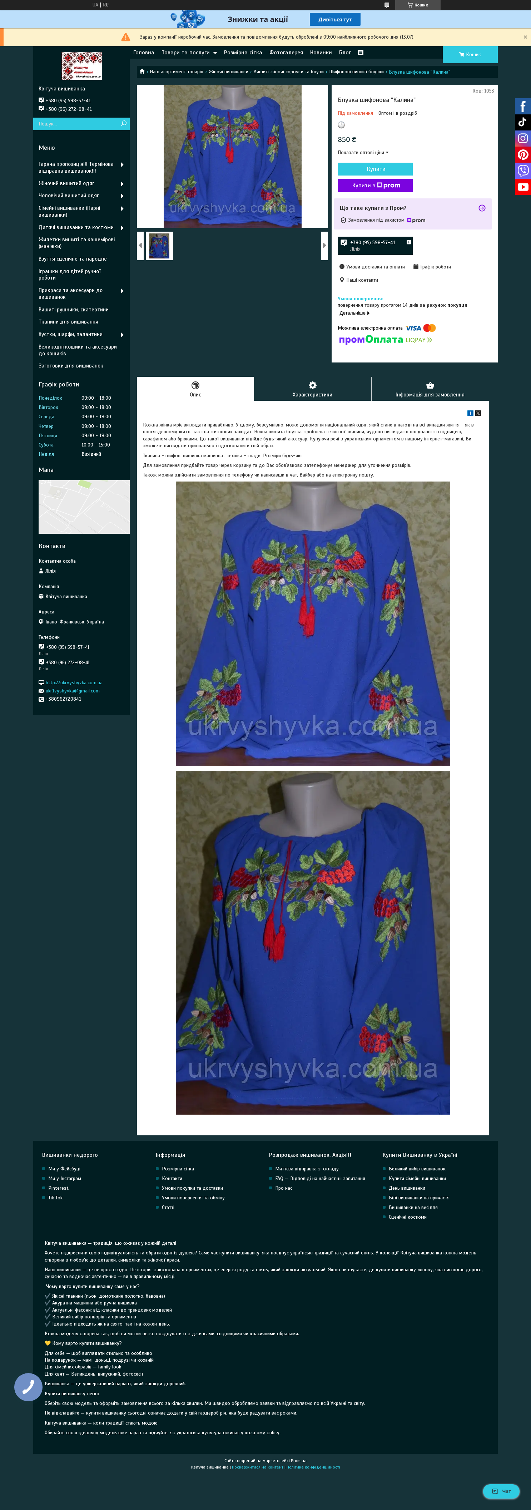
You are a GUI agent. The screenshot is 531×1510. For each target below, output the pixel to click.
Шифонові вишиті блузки (356, 72)
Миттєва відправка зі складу (307, 1169)
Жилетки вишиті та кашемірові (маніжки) (77, 243)
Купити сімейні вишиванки (417, 1178)
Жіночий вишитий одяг (66, 183)
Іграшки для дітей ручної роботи (69, 274)
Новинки (321, 52)
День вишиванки (407, 1188)
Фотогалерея (286, 52)
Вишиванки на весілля (413, 1207)
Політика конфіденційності (313, 1467)
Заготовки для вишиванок (71, 365)
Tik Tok (55, 1198)
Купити (376, 169)
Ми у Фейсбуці (64, 1169)
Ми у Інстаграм (64, 1178)
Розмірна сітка (243, 52)
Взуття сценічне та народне (73, 259)
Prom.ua (299, 1460)
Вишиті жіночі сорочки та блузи (288, 72)
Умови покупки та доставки (192, 1188)
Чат (501, 1491)
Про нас (283, 1188)
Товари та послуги (186, 52)
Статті (168, 1207)
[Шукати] (123, 124)
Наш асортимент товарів (176, 72)
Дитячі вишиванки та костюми (76, 227)
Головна (143, 52)
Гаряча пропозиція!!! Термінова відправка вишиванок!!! (76, 167)
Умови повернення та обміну (193, 1198)
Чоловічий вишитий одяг (69, 195)
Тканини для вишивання (68, 322)
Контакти (172, 1178)
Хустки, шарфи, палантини (71, 334)
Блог (345, 52)
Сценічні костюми (408, 1217)
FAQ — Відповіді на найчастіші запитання (320, 1178)
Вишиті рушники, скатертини (74, 309)
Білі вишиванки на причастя (419, 1198)
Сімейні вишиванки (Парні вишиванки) (69, 211)
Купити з (376, 185)
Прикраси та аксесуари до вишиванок (71, 293)
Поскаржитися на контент (257, 1467)
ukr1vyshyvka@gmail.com (73, 691)
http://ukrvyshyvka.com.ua (74, 683)
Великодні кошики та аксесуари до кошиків (78, 350)
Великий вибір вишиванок (417, 1169)
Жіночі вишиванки (228, 72)
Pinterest (58, 1188)
